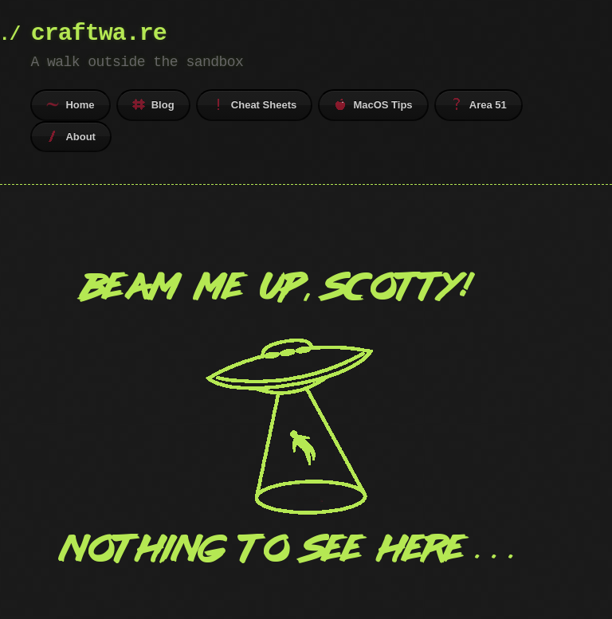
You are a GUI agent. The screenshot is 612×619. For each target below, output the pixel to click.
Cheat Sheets (254, 104)
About (71, 136)
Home (70, 104)
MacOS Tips (373, 104)
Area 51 (478, 104)
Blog (153, 104)
